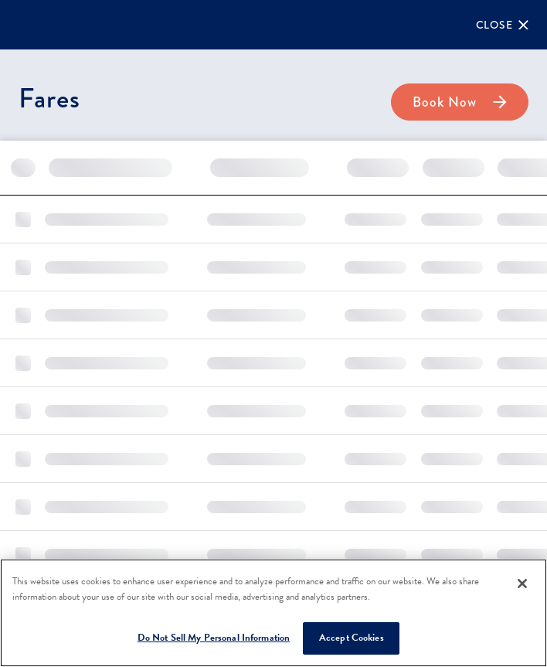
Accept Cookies (351, 637)
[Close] (502, 24)
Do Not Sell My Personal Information (214, 637)
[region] (273, 613)
